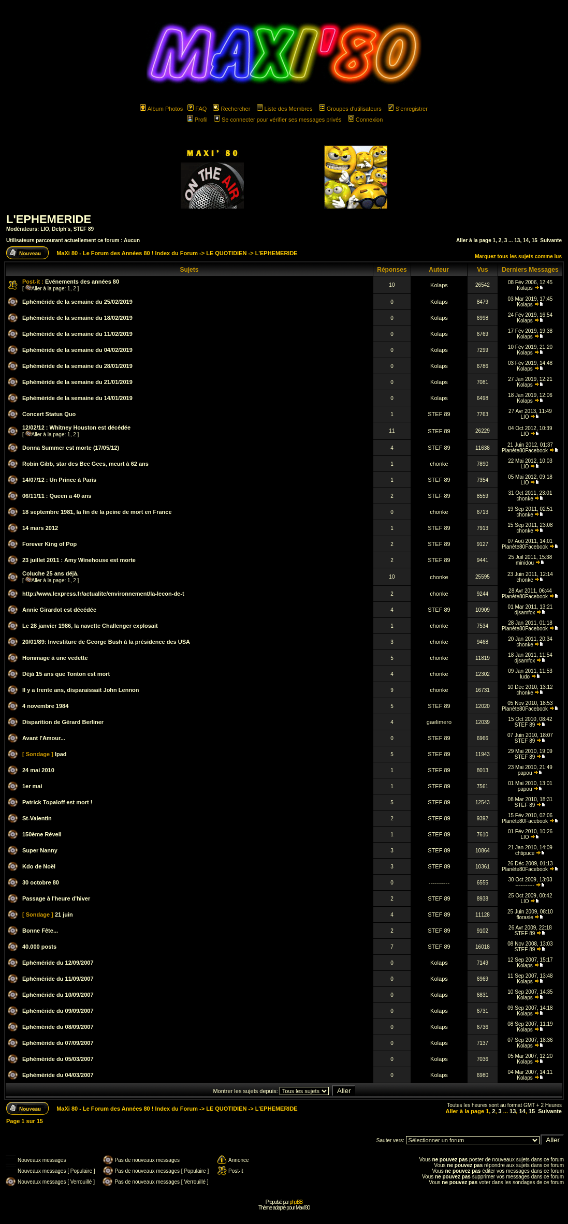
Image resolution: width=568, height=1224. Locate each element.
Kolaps (439, 285)
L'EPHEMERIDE (48, 219)
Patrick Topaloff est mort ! (57, 802)
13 (517, 240)
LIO (44, 229)
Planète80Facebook (525, 450)
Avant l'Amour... (43, 738)
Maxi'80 (303, 1208)
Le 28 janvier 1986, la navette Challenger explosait (90, 626)
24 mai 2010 (38, 770)
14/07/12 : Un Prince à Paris (59, 480)
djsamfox (525, 612)
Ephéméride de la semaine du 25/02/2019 (77, 302)
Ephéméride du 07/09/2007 (58, 1043)
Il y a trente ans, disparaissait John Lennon (80, 690)
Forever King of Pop (49, 544)
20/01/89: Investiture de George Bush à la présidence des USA (106, 642)
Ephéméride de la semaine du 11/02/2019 (77, 334)
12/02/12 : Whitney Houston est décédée (76, 427)
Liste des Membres (285, 109)
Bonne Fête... (40, 930)
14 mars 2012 (40, 528)
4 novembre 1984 (45, 706)
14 (526, 240)
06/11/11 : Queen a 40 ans (56, 496)
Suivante (551, 240)
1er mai (32, 786)
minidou (525, 563)
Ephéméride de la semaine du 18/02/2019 (77, 318)
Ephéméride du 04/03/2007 (58, 1075)
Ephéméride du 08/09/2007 (58, 1027)
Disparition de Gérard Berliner (63, 722)
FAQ (197, 109)
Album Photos (161, 109)
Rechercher (231, 109)
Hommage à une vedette (55, 658)
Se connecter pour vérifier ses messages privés (278, 119)
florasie (524, 917)
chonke (439, 464)
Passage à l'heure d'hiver (56, 898)
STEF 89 (84, 229)
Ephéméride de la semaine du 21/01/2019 (77, 382)
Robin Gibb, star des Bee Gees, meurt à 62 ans (85, 464)
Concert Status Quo (49, 414)
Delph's (61, 229)
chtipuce (524, 853)
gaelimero (439, 722)
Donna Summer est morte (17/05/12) (70, 448)
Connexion (365, 119)
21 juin (64, 914)
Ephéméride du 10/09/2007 (58, 995)
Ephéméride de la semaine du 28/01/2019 (77, 366)
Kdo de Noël (38, 866)
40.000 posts (39, 946)
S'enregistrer (408, 109)
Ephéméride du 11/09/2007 (58, 979)
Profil (197, 119)
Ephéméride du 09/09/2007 (58, 1011)
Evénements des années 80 (82, 281)
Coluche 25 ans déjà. (50, 573)
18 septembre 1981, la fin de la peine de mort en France (97, 512)
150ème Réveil (42, 834)
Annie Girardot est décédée (59, 610)
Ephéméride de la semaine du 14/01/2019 (77, 398)
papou (525, 773)
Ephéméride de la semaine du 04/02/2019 (77, 350)
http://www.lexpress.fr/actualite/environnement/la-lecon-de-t (103, 594)
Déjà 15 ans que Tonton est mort (66, 674)
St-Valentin (37, 818)
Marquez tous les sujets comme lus (518, 256)
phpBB (295, 1202)
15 (534, 240)
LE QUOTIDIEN (226, 253)
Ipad (61, 754)
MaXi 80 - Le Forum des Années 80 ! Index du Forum (127, 253)
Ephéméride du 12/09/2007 (58, 963)
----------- (439, 882)
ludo (525, 677)
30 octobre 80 (40, 882)
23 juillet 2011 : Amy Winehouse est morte (79, 560)
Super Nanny (39, 850)
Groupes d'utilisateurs (350, 109)
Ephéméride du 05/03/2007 (58, 1059)
